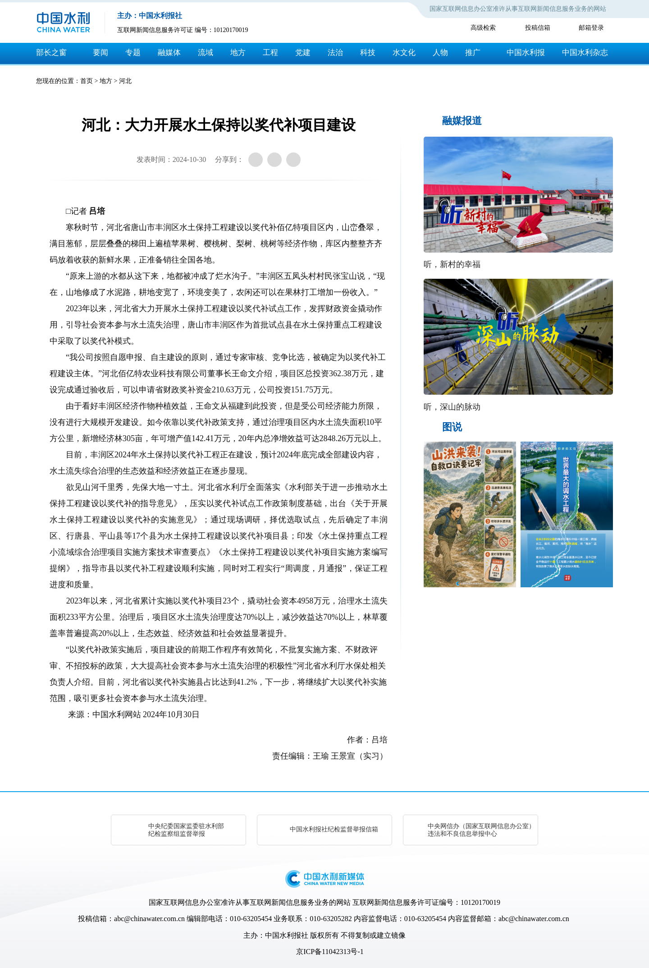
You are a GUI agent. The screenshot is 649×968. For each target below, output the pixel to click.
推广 (472, 52)
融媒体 (169, 52)
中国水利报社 (286, 935)
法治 (335, 52)
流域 (205, 52)
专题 (133, 52)
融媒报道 (462, 120)
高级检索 (483, 27)
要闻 (100, 52)
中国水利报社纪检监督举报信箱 (334, 829)
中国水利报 (526, 52)
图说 (452, 427)
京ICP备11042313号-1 (330, 951)
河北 (125, 81)
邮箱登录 (591, 27)
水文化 (404, 52)
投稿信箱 (537, 27)
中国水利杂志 (585, 52)
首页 (86, 81)
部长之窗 (51, 52)
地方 (238, 52)
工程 (270, 52)
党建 (303, 52)
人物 (440, 52)
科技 (367, 52)
